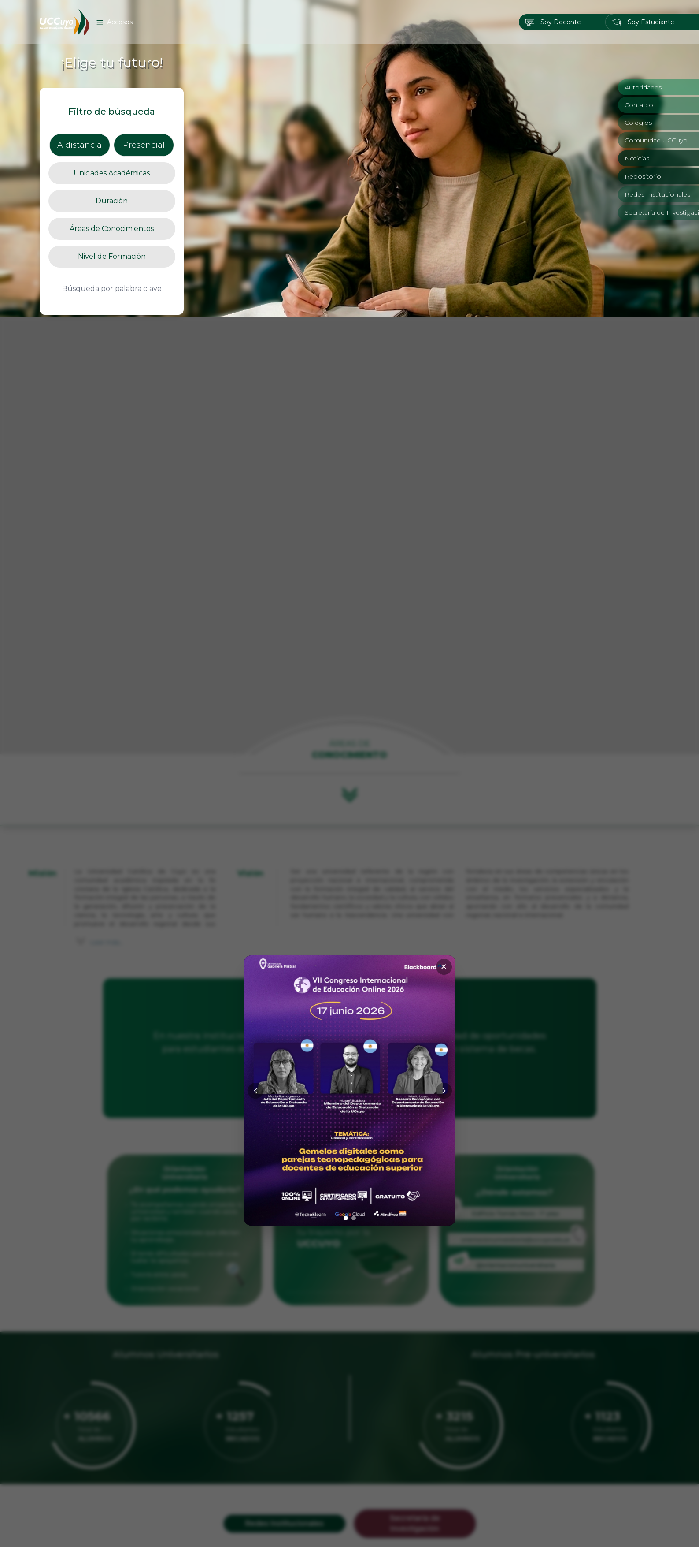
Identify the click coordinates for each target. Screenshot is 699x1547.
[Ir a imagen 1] (346, 901)
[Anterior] (255, 774)
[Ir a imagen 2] (353, 901)
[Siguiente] (444, 774)
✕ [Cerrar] (443, 650)
